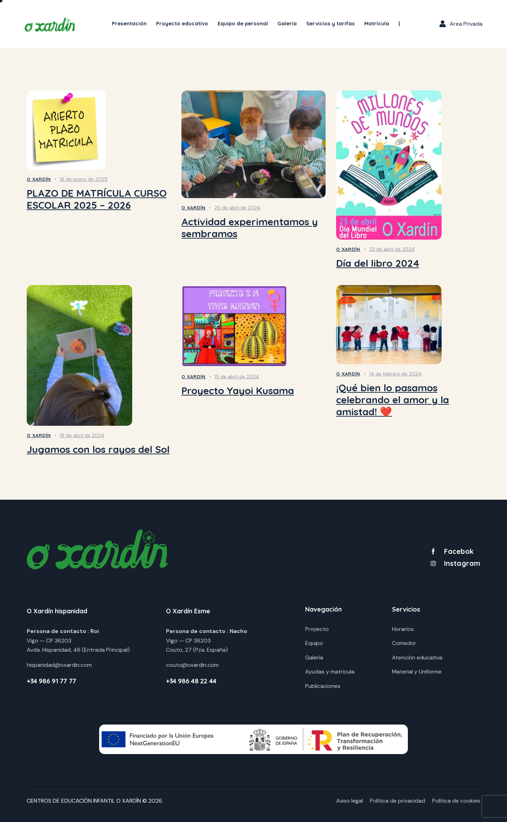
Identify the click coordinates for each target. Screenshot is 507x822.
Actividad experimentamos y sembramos (249, 228)
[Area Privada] (442, 23)
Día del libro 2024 (377, 263)
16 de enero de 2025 (84, 179)
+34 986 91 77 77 (51, 681)
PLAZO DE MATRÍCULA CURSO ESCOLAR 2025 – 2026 (97, 199)
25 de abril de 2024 (237, 207)
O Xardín (39, 179)
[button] (399, 24)
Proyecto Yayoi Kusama (237, 391)
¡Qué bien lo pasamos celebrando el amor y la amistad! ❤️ (392, 400)
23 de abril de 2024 (392, 249)
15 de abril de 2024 (236, 376)
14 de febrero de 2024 (395, 374)
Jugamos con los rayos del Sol (98, 449)
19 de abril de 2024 (82, 435)
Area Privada (466, 23)
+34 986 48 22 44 (191, 681)
